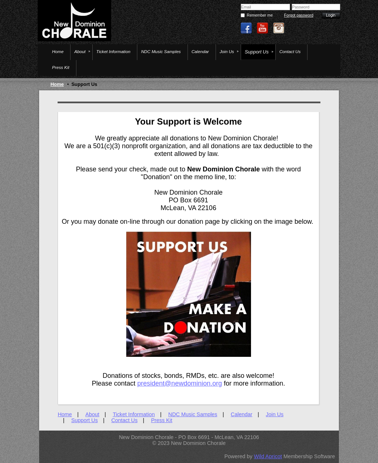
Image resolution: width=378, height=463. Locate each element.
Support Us (84, 420)
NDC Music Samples (192, 414)
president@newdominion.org (179, 383)
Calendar (241, 414)
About (92, 414)
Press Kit (161, 420)
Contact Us (124, 420)
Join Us (275, 414)
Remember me (259, 15)
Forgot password (298, 15)
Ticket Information (134, 414)
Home (57, 84)
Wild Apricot (268, 456)
